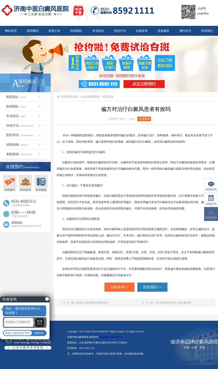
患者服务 (163, 30)
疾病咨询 (25, 183)
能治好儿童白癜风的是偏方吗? (92, 302)
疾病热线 (41, 183)
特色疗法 (120, 30)
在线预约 (9, 183)
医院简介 (23, 97)
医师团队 (76, 30)
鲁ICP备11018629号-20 (111, 337)
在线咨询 (142, 30)
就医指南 (23, 144)
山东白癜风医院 (90, 96)
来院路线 (23, 154)
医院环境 (23, 135)
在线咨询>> (119, 287)
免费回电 (38, 333)
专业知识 (98, 30)
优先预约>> (152, 287)
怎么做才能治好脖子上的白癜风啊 (173, 302)
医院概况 (33, 30)
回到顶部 (211, 215)
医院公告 (54, 30)
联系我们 (207, 30)
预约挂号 (185, 30)
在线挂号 (211, 200)
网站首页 (11, 30)
